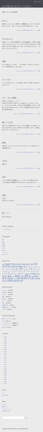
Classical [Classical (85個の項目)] (15, 264)
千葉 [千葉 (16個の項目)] (38, 274)
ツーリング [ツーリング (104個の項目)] (20, 271)
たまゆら (16, 6)
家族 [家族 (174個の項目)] (17, 276)
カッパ (4, 393)
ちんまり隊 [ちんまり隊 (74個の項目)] (16, 269)
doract (8, 327)
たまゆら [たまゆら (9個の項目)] (8, 269)
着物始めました (6, 307)
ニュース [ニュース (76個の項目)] (35, 271)
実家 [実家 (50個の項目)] (9, 276)
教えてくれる (7, 122)
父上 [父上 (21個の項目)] (14, 279)
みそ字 (4, 321)
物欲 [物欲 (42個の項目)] (19, 278)
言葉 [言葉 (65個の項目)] (32, 278)
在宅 (4, 177)
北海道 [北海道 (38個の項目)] (33, 274)
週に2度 (4, 292)
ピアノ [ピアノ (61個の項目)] (13, 274)
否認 (4, 195)
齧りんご (4, 250)
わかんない (19, 30)
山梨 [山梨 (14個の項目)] (32, 276)
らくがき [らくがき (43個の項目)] (29, 269)
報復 (4, 61)
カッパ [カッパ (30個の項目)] (35, 269)
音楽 (3, 241)
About (39, 1)
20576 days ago (7, 229)
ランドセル (6, 80)
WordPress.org (6, 411)
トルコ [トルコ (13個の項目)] (28, 271)
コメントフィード (6, 409)
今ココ (4, 248)
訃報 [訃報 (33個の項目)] (36, 279)
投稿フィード (5, 406)
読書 (3, 244)
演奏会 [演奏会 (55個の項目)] (10, 278)
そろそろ (4, 294)
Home (35, 1)
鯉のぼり (4, 298)
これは (4, 309)
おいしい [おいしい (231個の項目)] (28, 266)
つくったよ (5, 252)
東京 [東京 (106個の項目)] (4, 278)
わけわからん (7, 39)
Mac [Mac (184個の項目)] (20, 266)
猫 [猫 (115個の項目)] (22, 278)
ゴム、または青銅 (9, 98)
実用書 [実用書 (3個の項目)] (13, 276)
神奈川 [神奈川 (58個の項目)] (26, 278)
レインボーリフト (6, 323)
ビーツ (4, 301)
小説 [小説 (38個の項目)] (22, 276)
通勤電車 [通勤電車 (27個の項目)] (16, 281)
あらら (4, 21)
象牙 (3, 303)
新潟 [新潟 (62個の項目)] (37, 276)
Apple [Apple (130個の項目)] (8, 264)
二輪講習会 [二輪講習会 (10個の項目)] (27, 274)
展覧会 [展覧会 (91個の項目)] (27, 276)
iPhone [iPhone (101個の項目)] (14, 266)
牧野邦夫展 (5, 305)
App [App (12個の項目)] (3, 264)
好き (3, 239)
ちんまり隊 (5, 395)
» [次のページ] (9, 213)
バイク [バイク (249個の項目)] (6, 273)
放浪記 (4, 246)
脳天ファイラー (6, 318)
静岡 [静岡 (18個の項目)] (21, 281)
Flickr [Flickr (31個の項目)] (31, 264)
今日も (4, 161)
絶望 (4, 143)
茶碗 (3, 296)
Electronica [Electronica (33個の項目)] (24, 264)
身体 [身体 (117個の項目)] (10, 280)
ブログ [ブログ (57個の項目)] (20, 274)
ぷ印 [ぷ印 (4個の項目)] (24, 269)
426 (21, 113)
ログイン (4, 404)
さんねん (4, 290)
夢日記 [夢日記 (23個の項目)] (4, 276)
